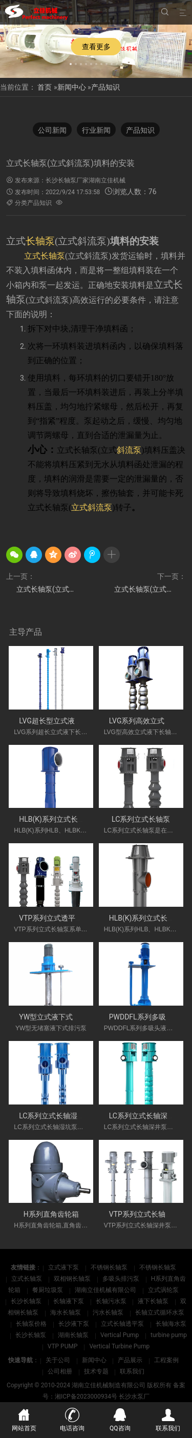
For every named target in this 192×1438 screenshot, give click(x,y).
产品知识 (105, 87)
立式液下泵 (64, 1267)
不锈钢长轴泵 (110, 1267)
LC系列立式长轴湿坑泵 (55, 1116)
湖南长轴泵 (74, 1335)
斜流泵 (129, 450)
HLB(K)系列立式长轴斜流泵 (62, 819)
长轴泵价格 (32, 1323)
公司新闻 (52, 130)
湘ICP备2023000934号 (86, 1396)
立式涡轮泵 (163, 1290)
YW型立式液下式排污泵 (56, 1017)
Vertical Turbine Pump (119, 1346)
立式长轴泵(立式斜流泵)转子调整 (47, 589)
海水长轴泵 (66, 1312)
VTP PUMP (63, 1346)
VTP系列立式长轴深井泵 (148, 1214)
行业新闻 (96, 130)
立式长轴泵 (27, 1278)
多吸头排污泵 (121, 1278)
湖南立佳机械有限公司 (106, 1290)
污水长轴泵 (109, 1312)
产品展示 (130, 1360)
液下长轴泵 (154, 1301)
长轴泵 (40, 241)
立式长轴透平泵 (123, 1323)
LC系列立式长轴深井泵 (145, 1116)
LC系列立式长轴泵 (141, 819)
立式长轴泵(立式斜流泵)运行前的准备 (150, 589)
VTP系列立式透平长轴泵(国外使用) (75, 918)
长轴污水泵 (112, 1301)
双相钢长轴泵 (73, 1278)
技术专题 (96, 1371)
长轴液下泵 (69, 1301)
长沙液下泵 (74, 1323)
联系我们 (132, 1371)
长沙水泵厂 (134, 1396)
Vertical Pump (120, 1335)
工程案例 (166, 1360)
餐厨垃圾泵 (48, 1290)
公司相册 (60, 1371)
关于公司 (58, 1360)
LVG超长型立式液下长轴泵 (61, 721)
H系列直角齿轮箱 (51, 1214)
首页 (44, 87)
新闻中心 (71, 87)
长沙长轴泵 (27, 1301)
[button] (70, 62)
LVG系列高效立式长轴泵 (147, 721)
